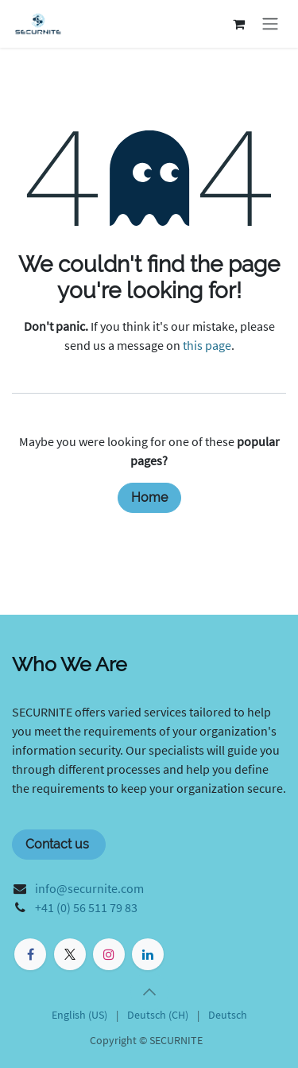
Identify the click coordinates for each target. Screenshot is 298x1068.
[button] (149, 992)
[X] (70, 954)
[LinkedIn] (148, 954)
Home (149, 497)
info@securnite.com (89, 888)
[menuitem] (79, 1015)
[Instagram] (109, 954)
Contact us (58, 844)
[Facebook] (30, 954)
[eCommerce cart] (238, 24)
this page (207, 345)
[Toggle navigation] (270, 24)
